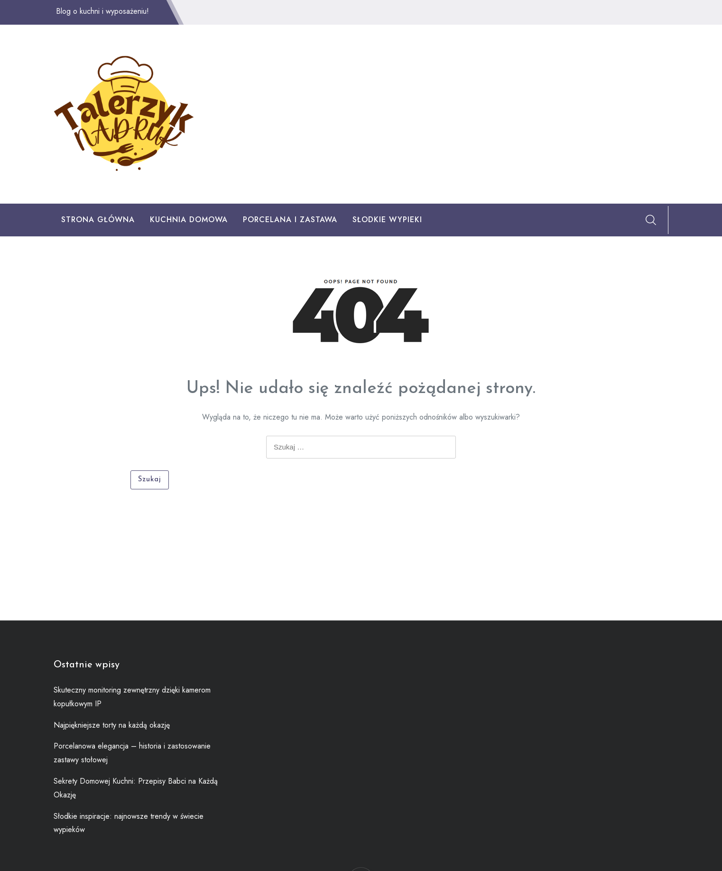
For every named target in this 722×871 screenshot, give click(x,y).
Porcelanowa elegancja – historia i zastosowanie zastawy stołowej (132, 752)
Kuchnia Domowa (189, 219)
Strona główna (98, 219)
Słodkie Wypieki (387, 219)
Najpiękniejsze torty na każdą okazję (112, 725)
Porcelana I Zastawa (290, 219)
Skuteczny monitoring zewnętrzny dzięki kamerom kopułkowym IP (132, 696)
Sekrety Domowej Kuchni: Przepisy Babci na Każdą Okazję (136, 788)
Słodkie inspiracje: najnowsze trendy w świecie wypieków (129, 823)
